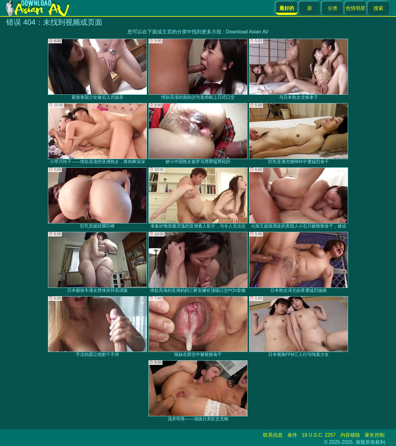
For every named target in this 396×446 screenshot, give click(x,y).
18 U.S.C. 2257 (319, 435)
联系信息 (273, 435)
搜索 (378, 8)
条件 (292, 435)
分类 (333, 8)
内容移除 (350, 435)
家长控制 (375, 435)
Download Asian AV (247, 31)
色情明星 (355, 8)
